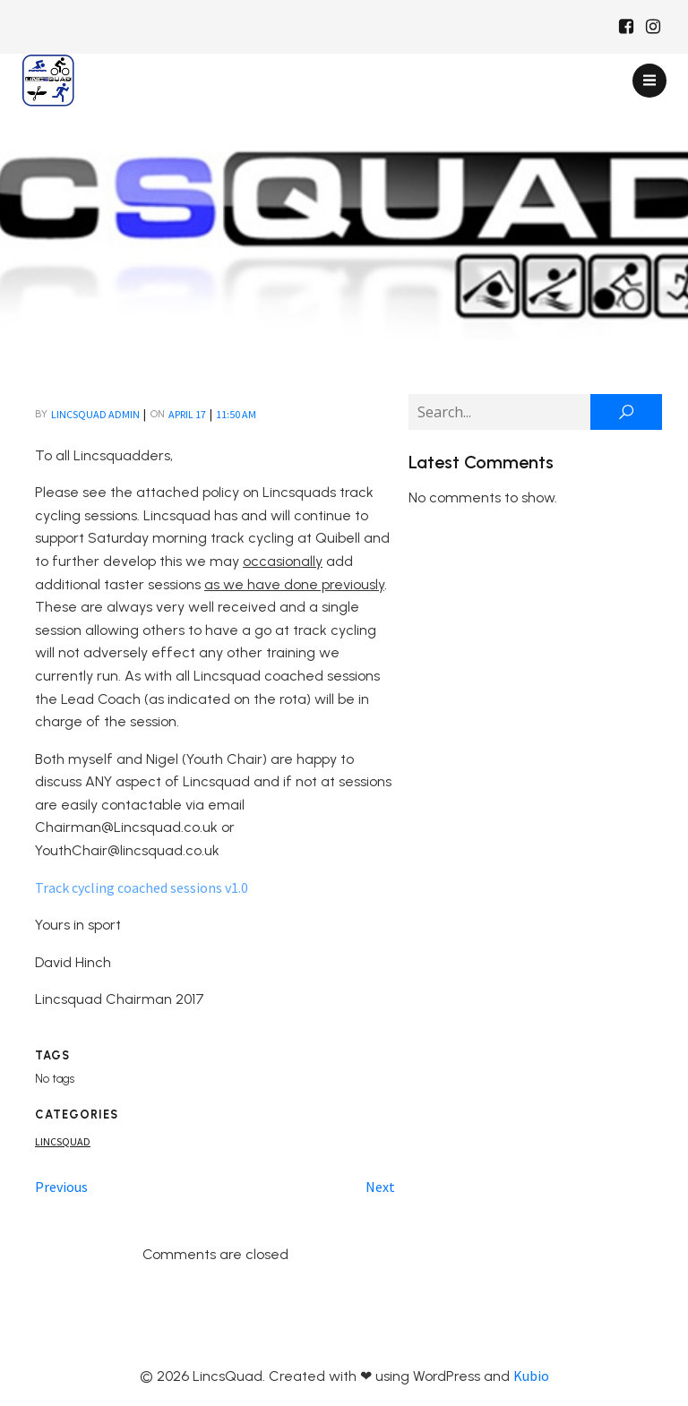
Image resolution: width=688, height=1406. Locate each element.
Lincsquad (62, 1141)
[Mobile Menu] (649, 81)
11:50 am (236, 414)
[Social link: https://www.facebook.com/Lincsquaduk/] (626, 26)
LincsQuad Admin (95, 414)
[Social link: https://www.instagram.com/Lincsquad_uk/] (653, 26)
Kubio (531, 1376)
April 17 (187, 414)
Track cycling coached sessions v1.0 (141, 887)
